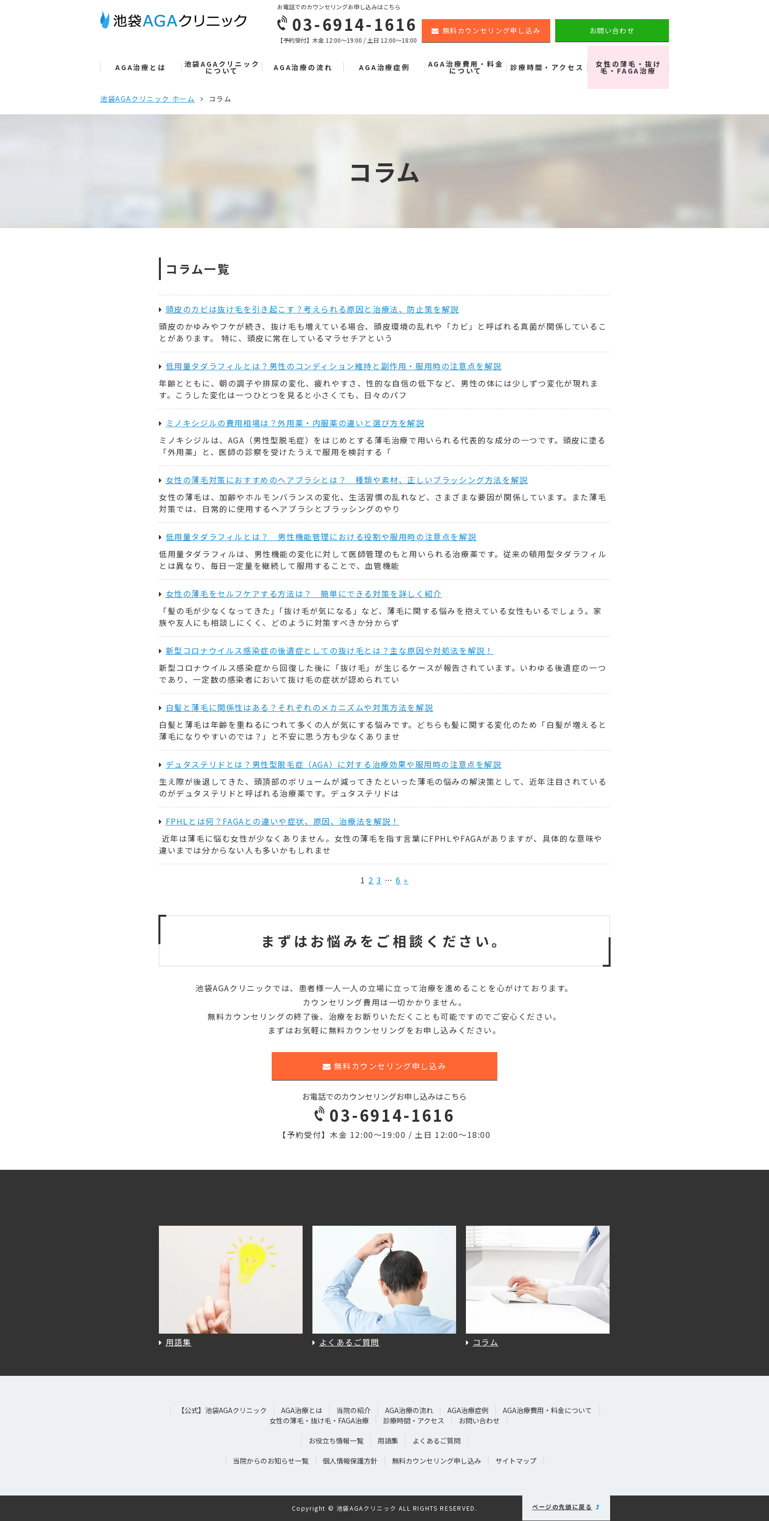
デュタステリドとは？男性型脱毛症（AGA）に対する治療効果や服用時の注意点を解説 (330, 764)
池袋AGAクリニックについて (222, 67)
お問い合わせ (612, 30)
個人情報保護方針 (350, 1461)
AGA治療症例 (384, 67)
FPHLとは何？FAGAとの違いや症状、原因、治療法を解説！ (279, 821)
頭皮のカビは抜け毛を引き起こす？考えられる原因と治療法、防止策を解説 (309, 309)
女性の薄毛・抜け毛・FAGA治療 (628, 67)
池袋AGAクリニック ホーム (147, 98)
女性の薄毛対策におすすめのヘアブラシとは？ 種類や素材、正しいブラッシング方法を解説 (343, 480)
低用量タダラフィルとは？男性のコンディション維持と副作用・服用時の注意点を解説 (330, 366)
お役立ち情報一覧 (335, 1440)
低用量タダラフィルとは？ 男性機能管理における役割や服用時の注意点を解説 (317, 536)
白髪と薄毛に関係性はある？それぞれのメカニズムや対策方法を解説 (296, 707)
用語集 (388, 1440)
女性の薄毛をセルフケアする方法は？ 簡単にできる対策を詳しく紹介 (300, 593)
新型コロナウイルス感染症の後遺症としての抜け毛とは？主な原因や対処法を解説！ (326, 650)
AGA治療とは (140, 67)
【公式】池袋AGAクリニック (222, 1410)
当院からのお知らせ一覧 (270, 1461)
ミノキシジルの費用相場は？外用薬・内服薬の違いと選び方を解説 (292, 423)
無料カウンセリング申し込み (486, 30)
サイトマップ (516, 1461)
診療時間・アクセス (547, 67)
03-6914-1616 (384, 1115)
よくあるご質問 (436, 1440)
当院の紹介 (353, 1410)
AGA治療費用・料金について (466, 67)
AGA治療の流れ (303, 67)
